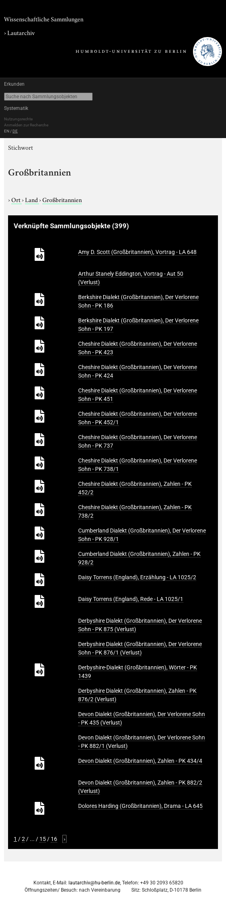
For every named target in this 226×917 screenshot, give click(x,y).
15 (42, 839)
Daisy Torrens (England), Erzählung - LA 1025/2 (137, 577)
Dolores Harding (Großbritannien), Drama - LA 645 (140, 806)
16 (54, 839)
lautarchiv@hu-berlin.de (94, 883)
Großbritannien (62, 199)
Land (32, 199)
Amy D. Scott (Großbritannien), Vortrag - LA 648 (137, 252)
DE (15, 131)
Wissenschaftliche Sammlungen (43, 18)
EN (6, 131)
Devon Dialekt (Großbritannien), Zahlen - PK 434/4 (140, 761)
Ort (16, 199)
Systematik (16, 108)
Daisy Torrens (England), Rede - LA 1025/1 (130, 599)
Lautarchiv (21, 32)
